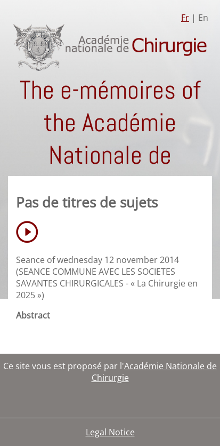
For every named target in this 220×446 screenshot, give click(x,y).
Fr (185, 17)
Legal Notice (110, 432)
